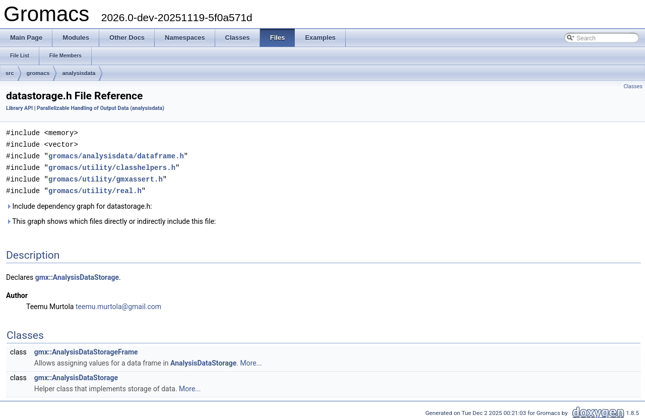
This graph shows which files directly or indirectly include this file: (111, 218)
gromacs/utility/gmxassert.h (105, 177)
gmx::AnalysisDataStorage (77, 274)
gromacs (38, 73)
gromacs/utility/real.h (95, 188)
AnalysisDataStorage (203, 360)
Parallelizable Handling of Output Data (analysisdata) (100, 108)
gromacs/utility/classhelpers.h (111, 165)
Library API (19, 108)
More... (251, 360)
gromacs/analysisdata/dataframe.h (116, 154)
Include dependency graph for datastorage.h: (79, 203)
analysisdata (78, 73)
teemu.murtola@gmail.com (118, 304)
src (10, 73)
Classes (633, 86)
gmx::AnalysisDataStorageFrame (86, 349)
